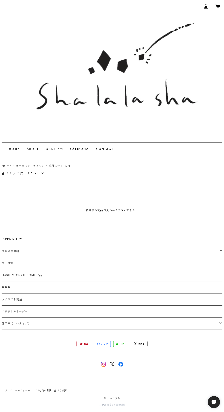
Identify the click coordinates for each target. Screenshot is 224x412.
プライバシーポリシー (17, 390)
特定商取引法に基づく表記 (51, 390)
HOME (14, 149)
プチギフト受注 (12, 299)
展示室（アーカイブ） (30, 166)
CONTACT (104, 149)
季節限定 (54, 166)
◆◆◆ (6, 287)
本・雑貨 (7, 263)
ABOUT (33, 149)
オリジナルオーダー (15, 311)
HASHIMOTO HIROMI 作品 (22, 275)
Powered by (112, 404)
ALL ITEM (54, 149)
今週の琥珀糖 (10, 251)
